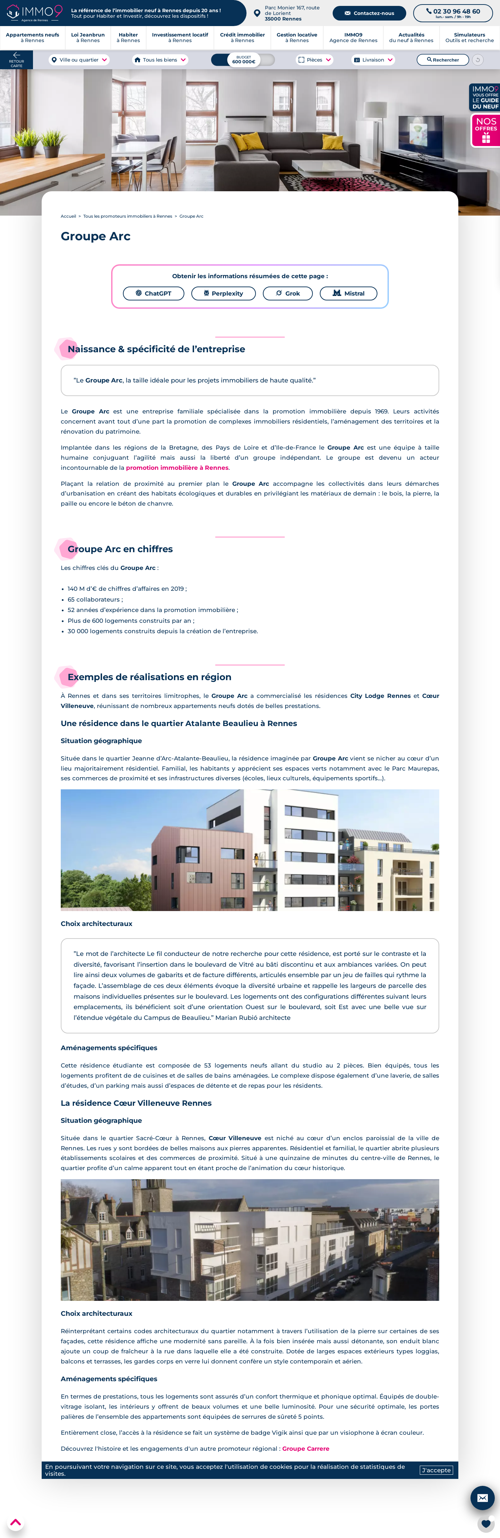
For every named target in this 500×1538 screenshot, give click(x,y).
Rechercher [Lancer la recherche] (443, 60)
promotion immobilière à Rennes (177, 467)
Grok (288, 293)
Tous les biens (160, 60)
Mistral (349, 293)
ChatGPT (154, 293)
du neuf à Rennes (411, 38)
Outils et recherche (469, 38)
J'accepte (436, 1470)
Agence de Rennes (353, 38)
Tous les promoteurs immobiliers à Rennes (127, 216)
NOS (486, 129)
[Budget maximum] (243, 60)
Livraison (373, 60)
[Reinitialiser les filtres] (478, 60)
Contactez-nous (369, 13)
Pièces (314, 60)
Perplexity (223, 293)
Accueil (68, 216)
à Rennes (88, 38)
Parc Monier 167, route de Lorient (292, 13)
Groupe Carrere (306, 1448)
